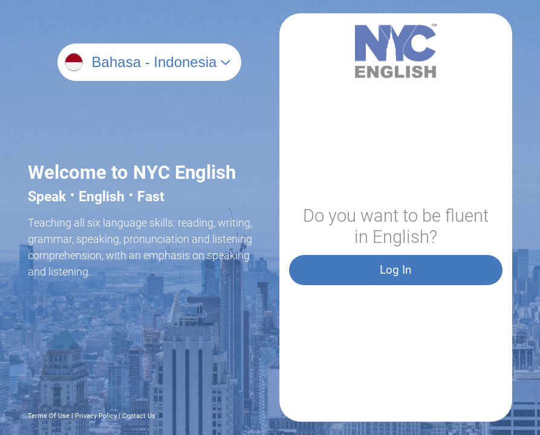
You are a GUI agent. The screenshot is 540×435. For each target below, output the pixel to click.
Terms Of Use (49, 416)
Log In (395, 270)
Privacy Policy (96, 416)
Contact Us (138, 416)
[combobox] (160, 62)
